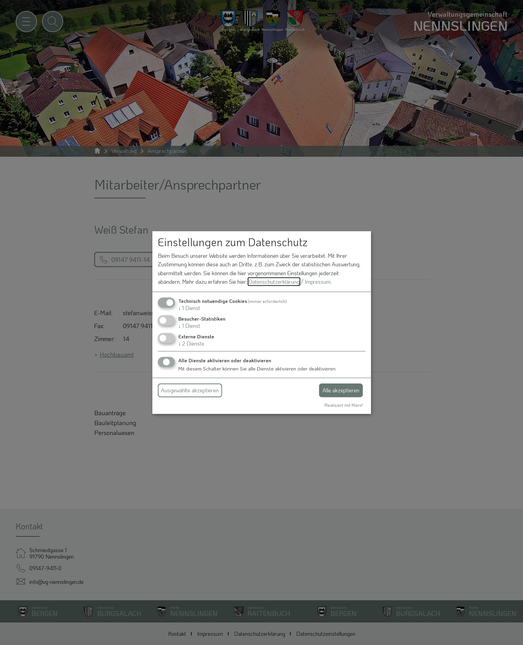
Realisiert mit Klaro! (344, 405)
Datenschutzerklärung (274, 281)
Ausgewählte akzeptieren (190, 390)
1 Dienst (189, 307)
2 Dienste (191, 343)
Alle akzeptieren (340, 390)
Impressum (318, 281)
